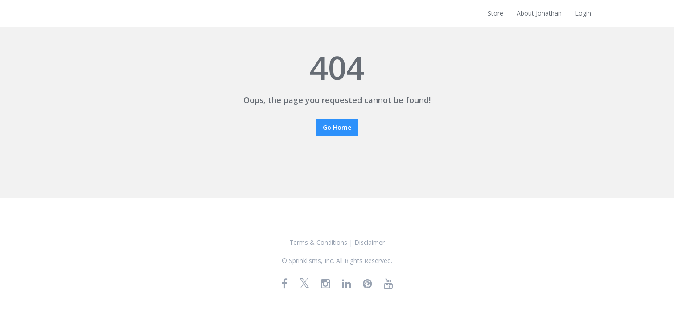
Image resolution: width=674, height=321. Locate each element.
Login (583, 13)
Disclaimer (369, 242)
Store (495, 13)
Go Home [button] (337, 127)
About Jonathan (539, 13)
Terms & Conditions (318, 242)
